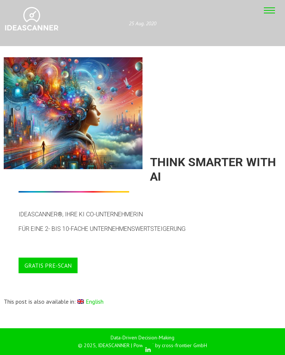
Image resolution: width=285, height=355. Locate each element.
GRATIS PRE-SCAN (48, 265)
